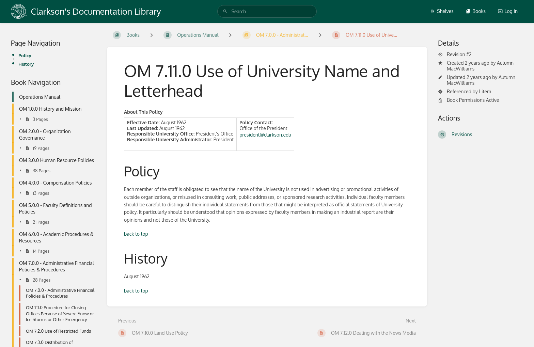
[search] (266, 11)
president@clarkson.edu (265, 135)
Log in (508, 11)
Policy (24, 55)
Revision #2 (454, 54)
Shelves (442, 11)
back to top (136, 234)
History (26, 64)
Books (476, 11)
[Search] (225, 11)
